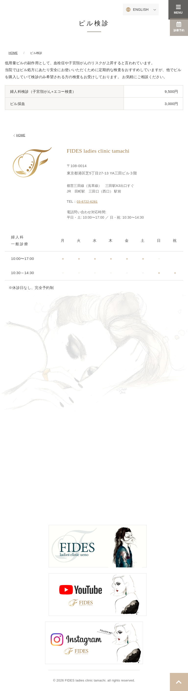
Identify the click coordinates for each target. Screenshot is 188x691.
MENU (178, 9)
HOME (18, 136)
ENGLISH (141, 9)
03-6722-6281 (88, 201)
